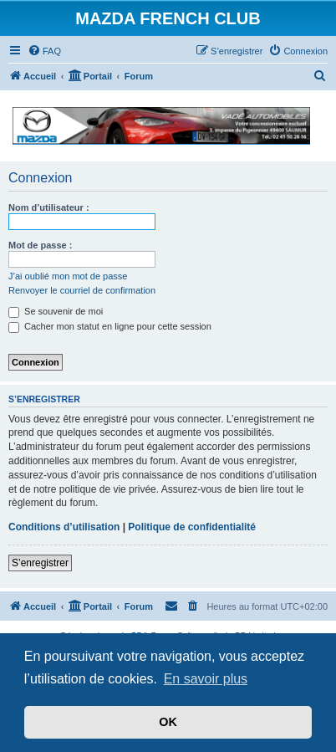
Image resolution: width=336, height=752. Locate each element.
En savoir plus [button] (206, 679)
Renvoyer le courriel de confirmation (81, 290)
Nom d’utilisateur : (48, 207)
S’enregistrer (40, 563)
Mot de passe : (40, 245)
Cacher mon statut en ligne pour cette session (109, 326)
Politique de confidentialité (192, 527)
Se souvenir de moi (55, 311)
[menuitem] (44, 51)
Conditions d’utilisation (64, 527)
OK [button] (168, 722)
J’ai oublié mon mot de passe (67, 276)
